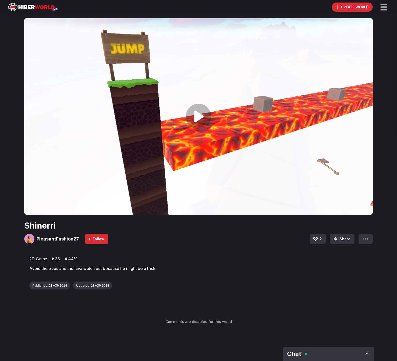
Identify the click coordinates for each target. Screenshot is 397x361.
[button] (384, 7)
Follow (96, 239)
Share (341, 239)
